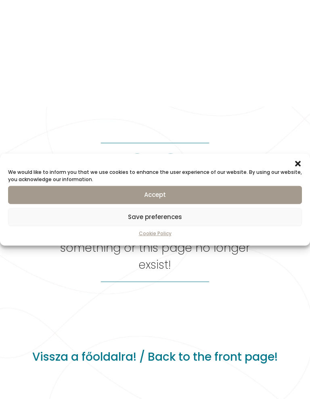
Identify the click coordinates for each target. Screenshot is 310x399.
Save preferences (155, 217)
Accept (155, 194)
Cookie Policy (155, 233)
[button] (298, 163)
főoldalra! (109, 357)
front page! (246, 357)
